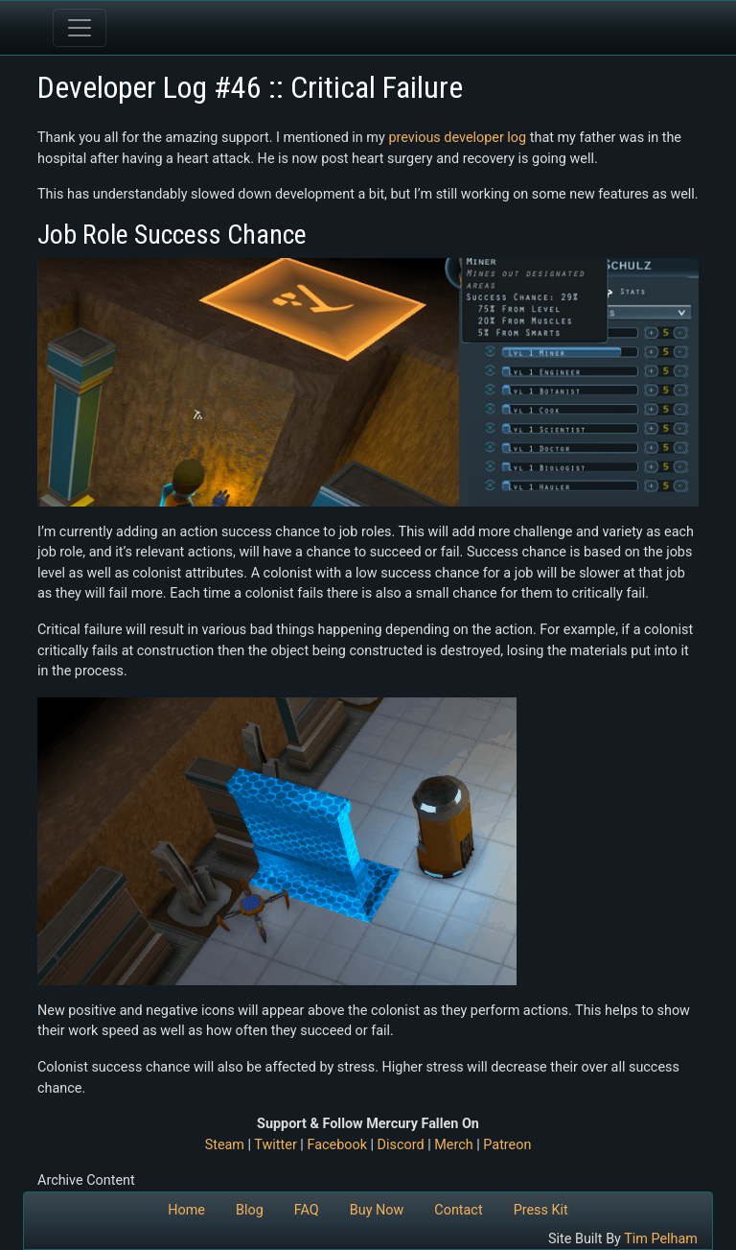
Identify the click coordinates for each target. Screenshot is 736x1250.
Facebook (337, 1145)
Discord (401, 1145)
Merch (453, 1145)
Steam (224, 1145)
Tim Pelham (661, 1239)
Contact (458, 1210)
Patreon (507, 1145)
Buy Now (377, 1210)
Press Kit (541, 1210)
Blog (250, 1210)
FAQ (306, 1210)
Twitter (275, 1145)
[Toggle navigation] (79, 28)
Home (186, 1210)
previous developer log (457, 138)
